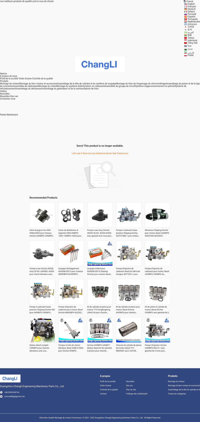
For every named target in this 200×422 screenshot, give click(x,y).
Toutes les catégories (177, 394)
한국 (190, 29)
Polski (191, 55)
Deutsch (192, 9)
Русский (192, 14)
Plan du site (131, 390)
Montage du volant (47, 86)
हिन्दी (190, 35)
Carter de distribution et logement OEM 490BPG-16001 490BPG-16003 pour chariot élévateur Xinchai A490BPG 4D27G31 (69, 233)
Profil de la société (9, 78)
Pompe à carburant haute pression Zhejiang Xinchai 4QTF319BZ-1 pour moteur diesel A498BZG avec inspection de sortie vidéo (127, 233)
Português (193, 19)
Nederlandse (194, 21)
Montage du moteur (9, 83)
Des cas (14, 96)
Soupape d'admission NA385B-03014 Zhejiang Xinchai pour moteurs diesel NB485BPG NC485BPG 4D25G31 (99, 271)
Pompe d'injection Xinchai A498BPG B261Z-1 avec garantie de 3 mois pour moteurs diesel (156, 348)
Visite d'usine (25, 78)
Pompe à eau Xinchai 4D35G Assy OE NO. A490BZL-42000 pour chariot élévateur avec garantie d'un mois (42, 271)
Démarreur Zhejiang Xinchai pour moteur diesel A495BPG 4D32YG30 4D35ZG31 (157, 233)
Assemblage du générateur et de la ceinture (62, 88)
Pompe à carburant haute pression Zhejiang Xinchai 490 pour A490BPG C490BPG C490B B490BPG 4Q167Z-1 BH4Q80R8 (42, 310)
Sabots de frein (91, 88)
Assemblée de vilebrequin (25, 86)
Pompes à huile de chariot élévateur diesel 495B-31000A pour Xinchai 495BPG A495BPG (70, 348)
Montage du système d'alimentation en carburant (80, 86)
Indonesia (192, 40)
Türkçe (191, 38)
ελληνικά (192, 24)
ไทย (189, 46)
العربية (191, 32)
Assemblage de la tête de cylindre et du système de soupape (86, 83)
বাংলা (190, 49)
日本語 (191, 26)
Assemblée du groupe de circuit (119, 86)
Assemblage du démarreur (28, 88)
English (191, 4)
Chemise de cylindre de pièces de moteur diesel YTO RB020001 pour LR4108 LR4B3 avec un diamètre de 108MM (128, 348)
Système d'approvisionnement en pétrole (155, 86)
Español (191, 16)
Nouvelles (5, 96)
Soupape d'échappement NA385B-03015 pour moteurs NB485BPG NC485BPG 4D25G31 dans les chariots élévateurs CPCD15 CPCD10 (70, 271)
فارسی (191, 52)
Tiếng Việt (192, 43)
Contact (103, 394)
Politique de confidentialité (136, 394)
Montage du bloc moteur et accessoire (38, 83)
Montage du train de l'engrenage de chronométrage (141, 83)
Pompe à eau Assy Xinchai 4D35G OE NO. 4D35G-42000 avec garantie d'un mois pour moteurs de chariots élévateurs (99, 233)
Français (192, 6)
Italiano (191, 11)
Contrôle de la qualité (42, 78)
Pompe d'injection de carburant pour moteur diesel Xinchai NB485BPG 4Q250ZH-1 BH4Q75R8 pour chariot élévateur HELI (70, 310)
